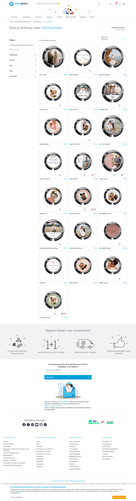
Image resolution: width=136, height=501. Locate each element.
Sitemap (72, 446)
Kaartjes (5, 441)
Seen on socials (71, 17)
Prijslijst (72, 464)
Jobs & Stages (73, 466)
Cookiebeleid (73, 461)
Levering (105, 454)
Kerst (38, 441)
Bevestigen (50, 377)
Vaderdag (39, 461)
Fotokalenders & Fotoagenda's (12, 465)
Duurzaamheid (73, 444)
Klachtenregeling (74, 454)
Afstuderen (39, 456)
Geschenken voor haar (43, 451)
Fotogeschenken (8, 444)
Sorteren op (105, 37)
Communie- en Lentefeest (44, 449)
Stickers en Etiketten (9, 460)
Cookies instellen (16, 497)
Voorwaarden (73, 449)
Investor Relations (75, 469)
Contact (92, 17)
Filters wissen (14, 49)
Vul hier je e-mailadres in (54, 370)
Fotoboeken (7, 446)
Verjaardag (39, 464)
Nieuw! (60, 17)
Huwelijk (39, 446)
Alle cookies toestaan (119, 497)
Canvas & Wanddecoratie (11, 453)
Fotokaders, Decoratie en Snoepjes (14, 463)
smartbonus (106, 446)
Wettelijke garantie (75, 456)
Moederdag (39, 459)
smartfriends (106, 459)
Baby (37, 444)
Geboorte (39, 466)
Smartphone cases (9, 458)
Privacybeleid (73, 459)
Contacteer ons (107, 441)
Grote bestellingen (108, 451)
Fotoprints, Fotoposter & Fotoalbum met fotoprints (16, 450)
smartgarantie (106, 444)
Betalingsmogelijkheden (110, 449)
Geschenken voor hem (43, 454)
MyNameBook (7, 455)
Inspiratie (83, 17)
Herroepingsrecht (74, 451)
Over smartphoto (74, 441)
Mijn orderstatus (107, 456)
